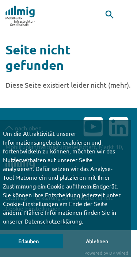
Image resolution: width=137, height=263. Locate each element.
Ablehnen (97, 241)
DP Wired (118, 253)
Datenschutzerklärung (53, 221)
